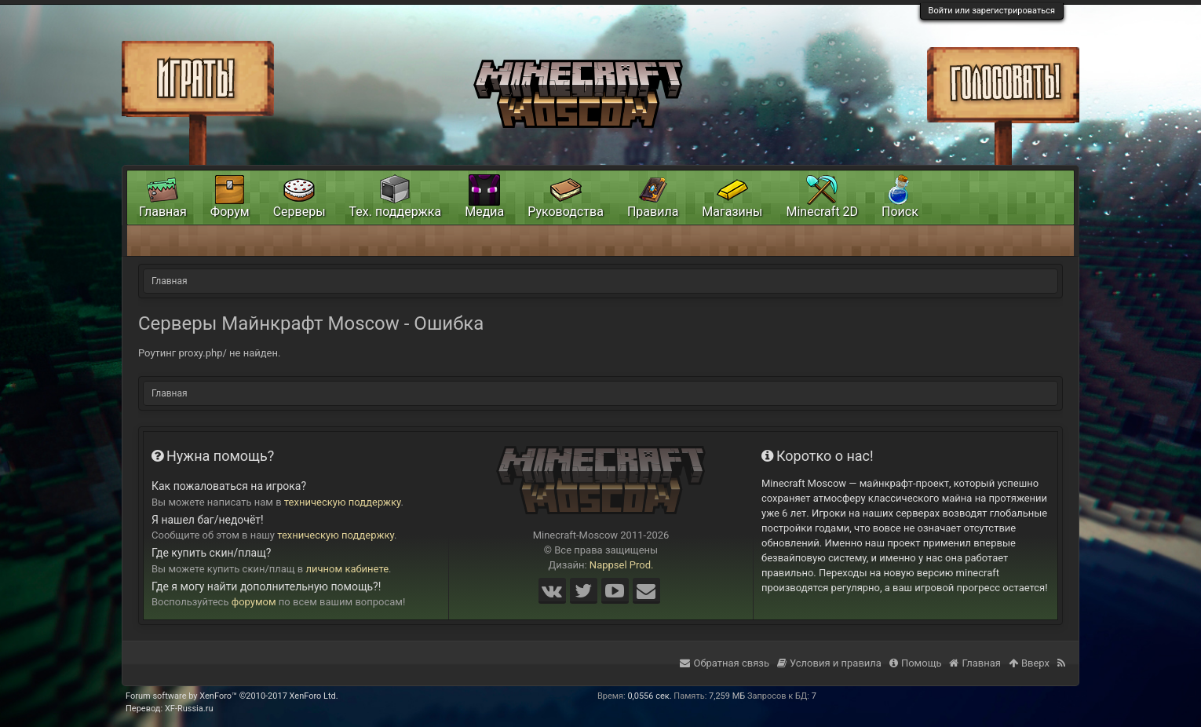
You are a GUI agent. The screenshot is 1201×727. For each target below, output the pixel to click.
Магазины (732, 211)
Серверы (299, 211)
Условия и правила (829, 663)
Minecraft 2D (822, 211)
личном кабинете (347, 569)
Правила (652, 211)
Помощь (915, 663)
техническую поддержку (342, 502)
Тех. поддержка (395, 211)
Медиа (484, 211)
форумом (254, 602)
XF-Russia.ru (189, 708)
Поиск (900, 211)
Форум (230, 211)
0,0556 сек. (649, 696)
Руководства (565, 211)
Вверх (1029, 663)
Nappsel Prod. (622, 565)
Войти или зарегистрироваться (992, 10)
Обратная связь (724, 663)
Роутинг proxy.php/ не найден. (209, 353)
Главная (163, 211)
